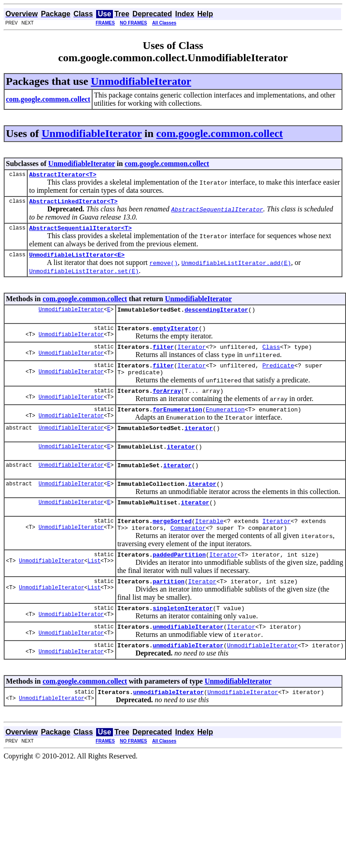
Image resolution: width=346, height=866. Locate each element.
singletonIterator (183, 636)
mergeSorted (172, 544)
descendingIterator (216, 316)
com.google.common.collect (219, 133)
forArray (167, 404)
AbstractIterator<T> (62, 175)
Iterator (191, 356)
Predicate (278, 376)
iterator (199, 444)
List (94, 588)
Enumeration (225, 424)
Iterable (209, 544)
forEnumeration (177, 424)
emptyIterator (176, 336)
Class (271, 356)
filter (163, 356)
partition (169, 608)
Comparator (188, 552)
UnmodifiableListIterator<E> (77, 260)
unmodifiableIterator (188, 656)
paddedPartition (179, 580)
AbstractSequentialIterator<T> (80, 232)
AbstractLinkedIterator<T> (73, 204)
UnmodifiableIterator (141, 81)
